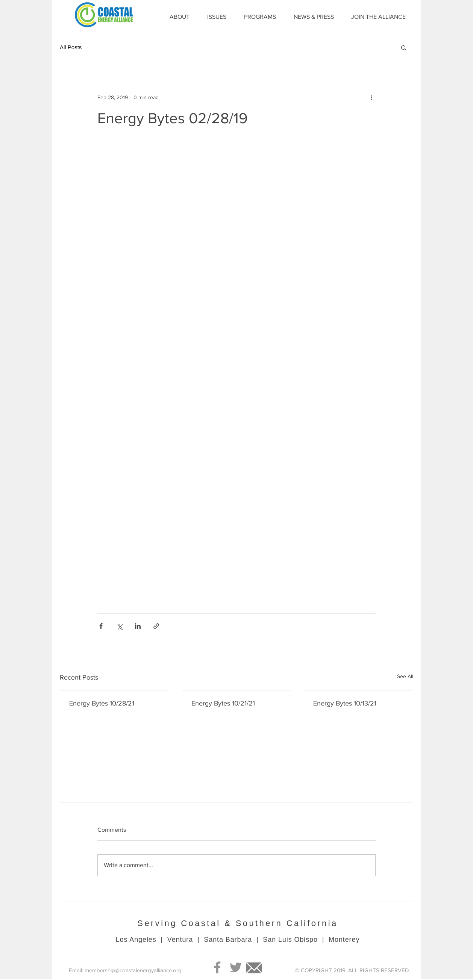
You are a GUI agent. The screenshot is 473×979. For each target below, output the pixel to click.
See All (405, 676)
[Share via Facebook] (101, 626)
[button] (403, 47)
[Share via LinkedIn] (137, 626)
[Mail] (254, 967)
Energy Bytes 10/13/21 (344, 703)
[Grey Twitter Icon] (236, 967)
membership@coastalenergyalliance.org (133, 970)
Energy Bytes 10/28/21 (101, 703)
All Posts (71, 47)
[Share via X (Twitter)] (119, 626)
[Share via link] (156, 626)
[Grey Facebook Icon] (217, 967)
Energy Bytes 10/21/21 (223, 703)
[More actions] (371, 97)
